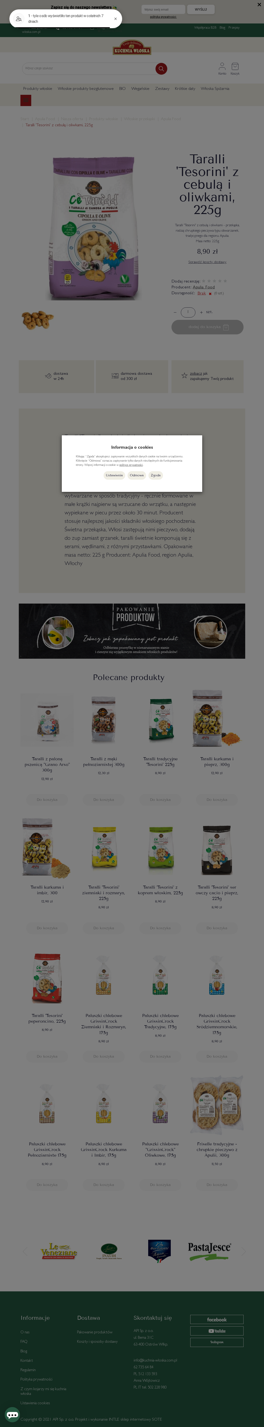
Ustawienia (114, 475)
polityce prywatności (131, 465)
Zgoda (156, 475)
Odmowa (137, 475)
